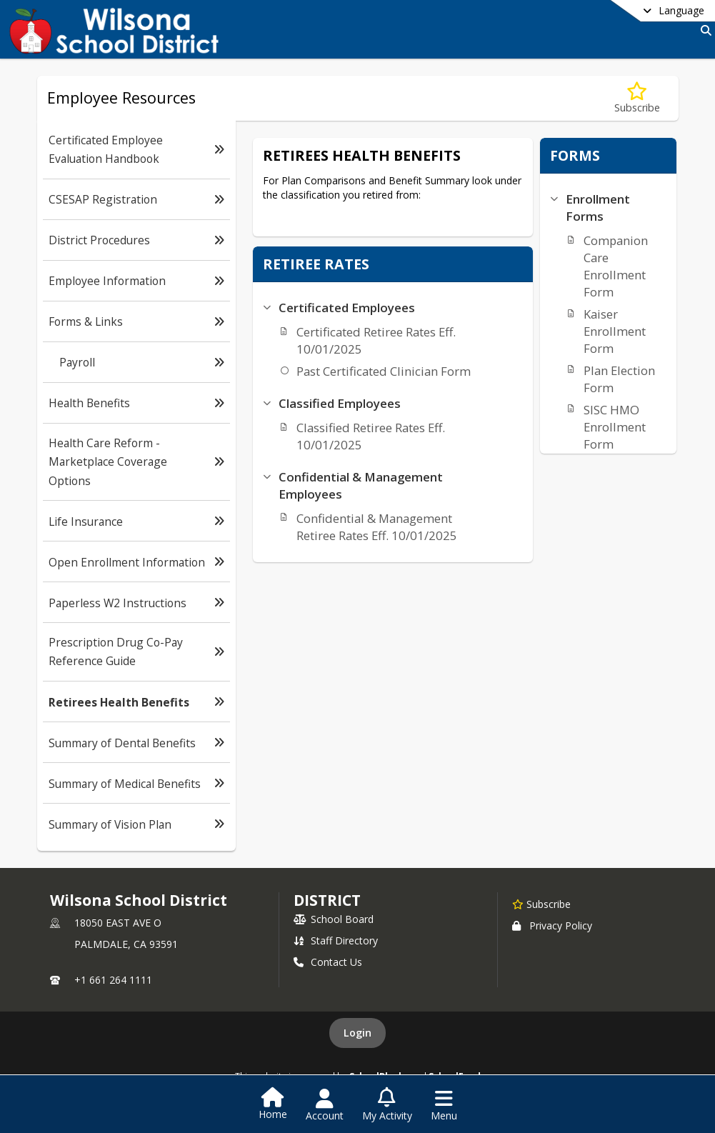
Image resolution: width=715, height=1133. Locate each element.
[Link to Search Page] (703, 30)
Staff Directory (336, 940)
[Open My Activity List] (387, 1105)
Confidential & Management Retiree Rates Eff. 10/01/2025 (376, 527)
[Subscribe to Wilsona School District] (541, 904)
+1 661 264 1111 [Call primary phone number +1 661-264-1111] (113, 980)
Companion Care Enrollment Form (616, 266)
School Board (334, 919)
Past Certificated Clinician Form (383, 371)
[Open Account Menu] (325, 1105)
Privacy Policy (552, 925)
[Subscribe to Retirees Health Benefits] (637, 98)
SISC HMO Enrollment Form (615, 426)
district (327, 900)
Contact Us (328, 962)
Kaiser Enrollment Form (615, 331)
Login (357, 1032)
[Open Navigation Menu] (444, 1105)
